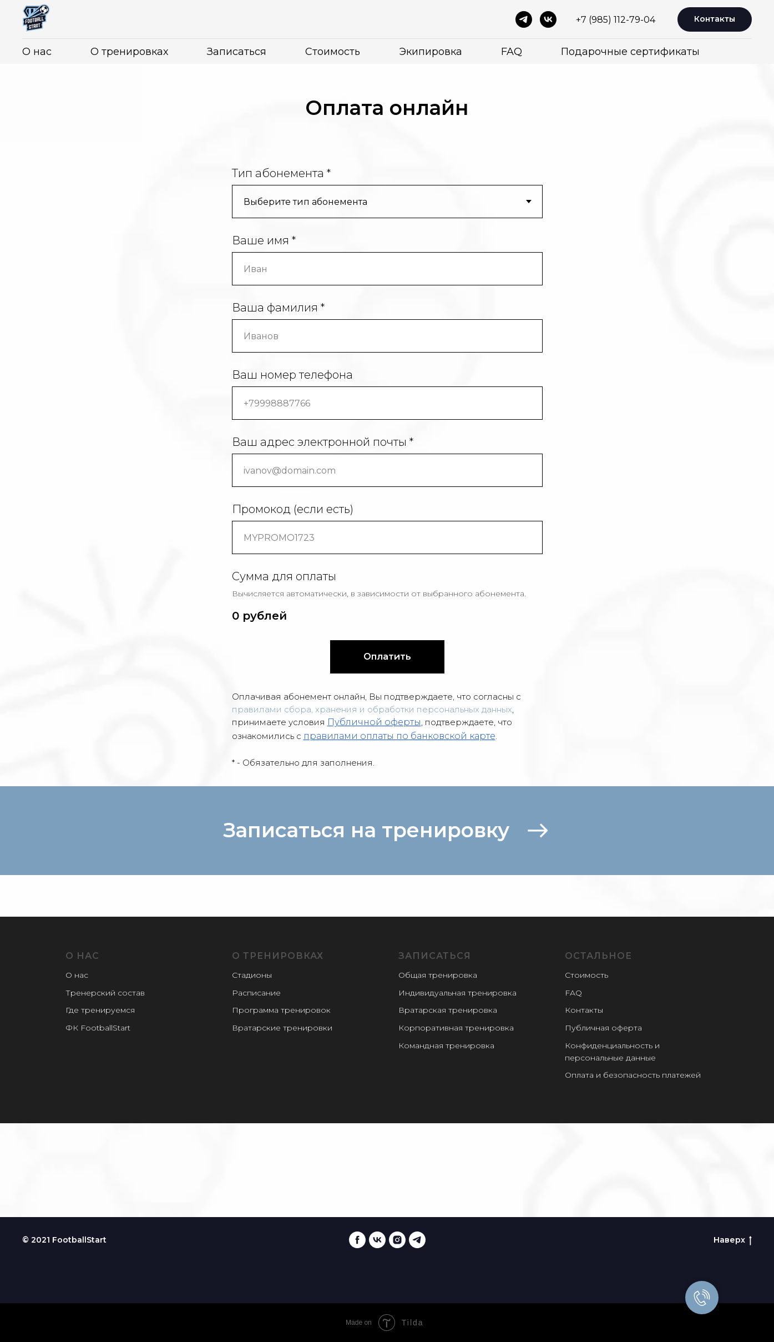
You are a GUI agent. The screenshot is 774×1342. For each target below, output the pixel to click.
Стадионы (252, 975)
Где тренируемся (100, 1010)
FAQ (511, 52)
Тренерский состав (105, 993)
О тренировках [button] (129, 52)
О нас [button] (37, 52)
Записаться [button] (236, 52)
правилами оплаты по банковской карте (399, 736)
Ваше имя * (264, 240)
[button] (387, 830)
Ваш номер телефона (292, 374)
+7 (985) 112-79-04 (615, 19)
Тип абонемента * (281, 173)
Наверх (733, 1240)
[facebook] (357, 1240)
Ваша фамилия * (278, 307)
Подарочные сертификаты (630, 52)
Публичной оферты (374, 722)
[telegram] (523, 19)
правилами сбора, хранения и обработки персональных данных (372, 709)
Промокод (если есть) (292, 509)
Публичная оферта (603, 1028)
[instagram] (397, 1240)
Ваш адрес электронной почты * (322, 442)
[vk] (548, 19)
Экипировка (430, 52)
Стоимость (332, 52)
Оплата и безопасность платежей (633, 1075)
